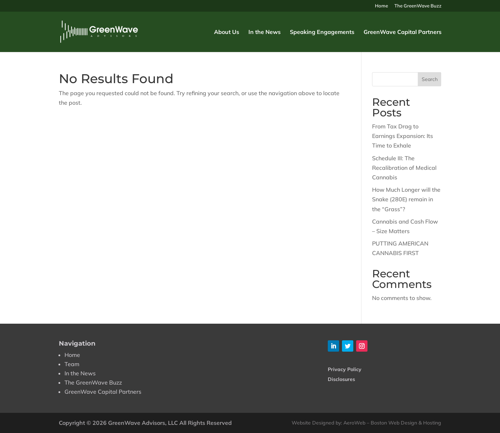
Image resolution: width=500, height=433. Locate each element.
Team (71, 364)
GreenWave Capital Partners (403, 32)
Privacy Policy (344, 369)
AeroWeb (354, 423)
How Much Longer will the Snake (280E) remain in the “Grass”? (406, 199)
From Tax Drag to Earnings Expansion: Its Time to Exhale (402, 136)
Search (430, 79)
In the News (264, 32)
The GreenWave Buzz (418, 6)
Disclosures (341, 379)
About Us (226, 32)
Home (381, 6)
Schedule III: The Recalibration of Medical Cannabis (404, 168)
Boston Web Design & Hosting (406, 423)
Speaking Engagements (322, 32)
